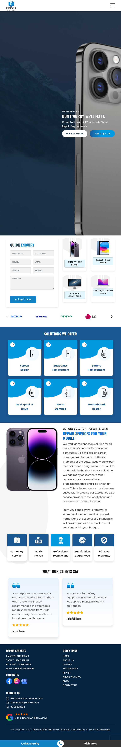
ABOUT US (68, 660)
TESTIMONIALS (70, 668)
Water (60, 407)
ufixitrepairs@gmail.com (22, 702)
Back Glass (60, 368)
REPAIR (66, 672)
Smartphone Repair (75, 263)
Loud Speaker (25, 407)
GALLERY (67, 664)
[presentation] (8, 317)
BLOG (66, 681)
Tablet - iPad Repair (103, 261)
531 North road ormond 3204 (24, 698)
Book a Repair (75, 133)
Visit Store (90, 743)
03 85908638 (15, 706)
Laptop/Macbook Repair (103, 292)
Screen (25, 368)
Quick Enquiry (30, 743)
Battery (96, 368)
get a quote (102, 133)
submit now (23, 299)
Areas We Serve (72, 676)
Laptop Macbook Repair (20, 668)
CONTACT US (70, 685)
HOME (66, 656)
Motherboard (96, 407)
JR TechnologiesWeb (98, 729)
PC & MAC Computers (74, 295)
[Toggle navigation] (113, 5)
